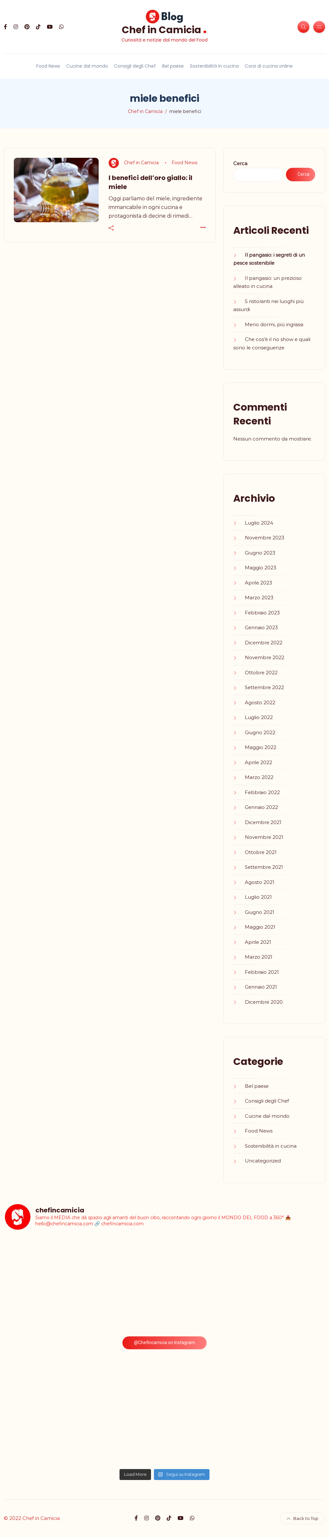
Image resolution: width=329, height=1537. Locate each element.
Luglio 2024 (259, 523)
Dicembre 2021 (263, 822)
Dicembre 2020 (264, 1002)
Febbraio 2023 (262, 613)
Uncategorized (263, 1161)
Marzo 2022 (259, 777)
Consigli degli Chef (135, 66)
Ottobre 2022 (261, 672)
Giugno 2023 (260, 553)
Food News (48, 66)
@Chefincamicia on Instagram (164, 1342)
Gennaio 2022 (261, 807)
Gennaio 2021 (261, 987)
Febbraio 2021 (262, 972)
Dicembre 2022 (263, 643)
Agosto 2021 (259, 882)
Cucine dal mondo (87, 66)
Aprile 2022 (258, 762)
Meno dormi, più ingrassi (274, 324)
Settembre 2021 (264, 867)
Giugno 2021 (259, 912)
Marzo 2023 (259, 597)
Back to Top (302, 1518)
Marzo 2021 (258, 957)
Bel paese (173, 66)
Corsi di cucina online (269, 66)
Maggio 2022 (260, 747)
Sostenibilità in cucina (214, 66)
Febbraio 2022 (262, 792)
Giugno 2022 (260, 732)
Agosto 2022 (260, 702)
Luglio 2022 (259, 717)
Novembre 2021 (264, 837)
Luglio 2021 (258, 897)
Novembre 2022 (264, 657)
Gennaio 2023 (261, 627)
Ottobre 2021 (261, 852)
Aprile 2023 (258, 583)
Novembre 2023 (264, 538)
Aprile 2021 (258, 942)
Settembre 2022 (264, 687)
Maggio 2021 (260, 927)
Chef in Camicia (164, 29)
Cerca (240, 163)
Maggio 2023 (260, 568)
